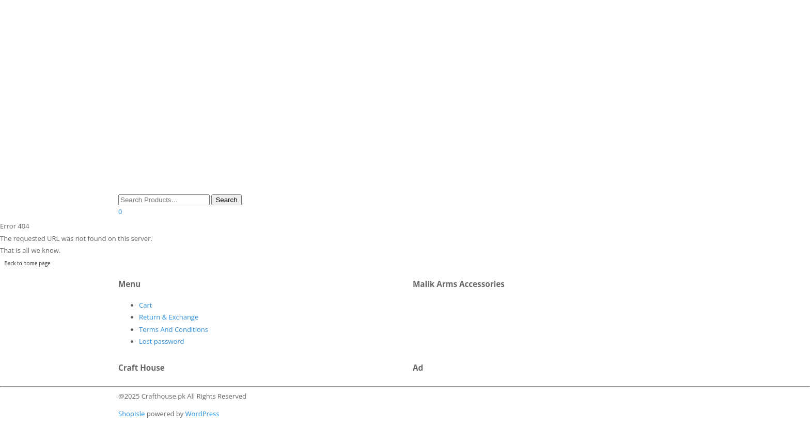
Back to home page (28, 263)
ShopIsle (132, 413)
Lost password (161, 341)
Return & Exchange (168, 317)
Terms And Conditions (173, 329)
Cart (145, 305)
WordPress (201, 413)
